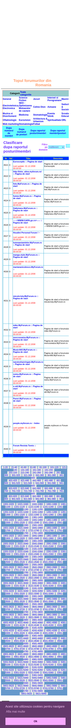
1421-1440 (23, 520)
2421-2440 (23, 559)
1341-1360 (48, 514)
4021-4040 (23, 622)
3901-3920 (19, 617)
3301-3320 (19, 593)
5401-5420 (8, 678)
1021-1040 (23, 504)
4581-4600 (37, 643)
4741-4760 (48, 649)
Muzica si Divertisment (9, 114)
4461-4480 (51, 638)
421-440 (25, 480)
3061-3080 (51, 583)
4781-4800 (37, 651)
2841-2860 (37, 575)
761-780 (52, 491)
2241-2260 (37, 551)
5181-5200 (37, 667)
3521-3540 (33, 601)
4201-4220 (8, 630)
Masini (64, 99)
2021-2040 (23, 543)
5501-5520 (19, 680)
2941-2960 (48, 578)
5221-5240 (23, 670)
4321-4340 (33, 633)
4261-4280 (51, 630)
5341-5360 (48, 672)
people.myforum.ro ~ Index (26, 423)
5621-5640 (23, 685)
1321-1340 (33, 514)
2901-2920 (19, 578)
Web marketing (11, 124)
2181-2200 (37, 549)
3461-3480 (51, 599)
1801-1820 (8, 535)
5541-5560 (48, 680)
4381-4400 (37, 635)
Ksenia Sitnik (51, 114)
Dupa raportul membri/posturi (58, 132)
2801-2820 (8, 575)
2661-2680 (51, 567)
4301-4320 (19, 633)
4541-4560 (48, 641)
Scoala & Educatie (66, 114)
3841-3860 (37, 614)
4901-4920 (19, 656)
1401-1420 (8, 520)
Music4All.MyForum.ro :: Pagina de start (25, 351)
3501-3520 (19, 601)
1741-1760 (48, 530)
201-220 (13, 472)
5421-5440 (23, 678)
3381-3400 (37, 596)
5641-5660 (37, 685)
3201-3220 (8, 591)
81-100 (42, 467)
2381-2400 (37, 556)
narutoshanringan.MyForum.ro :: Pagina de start (28, 363)
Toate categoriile (25, 93)
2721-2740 (33, 570)
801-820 (13, 496)
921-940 (28, 499)
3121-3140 (33, 585)
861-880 (49, 496)
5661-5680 (51, 685)
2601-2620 (8, 567)
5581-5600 (37, 683)
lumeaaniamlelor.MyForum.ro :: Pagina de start (27, 243)
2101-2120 (19, 546)
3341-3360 (48, 593)
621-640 (25, 488)
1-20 (5, 467)
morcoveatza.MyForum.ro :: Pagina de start (26, 338)
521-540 (28, 483)
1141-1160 (48, 507)
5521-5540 (33, 680)
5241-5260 (37, 670)
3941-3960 (48, 617)
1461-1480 (51, 520)
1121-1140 (33, 507)
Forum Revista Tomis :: (24, 445)
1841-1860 (37, 535)
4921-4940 (33, 656)
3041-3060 (37, 583)
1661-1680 (51, 528)
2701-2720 (19, 570)
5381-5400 (37, 675)
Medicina (23, 115)
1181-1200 (37, 509)
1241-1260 (37, 512)
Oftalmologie (9, 120)
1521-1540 (33, 522)
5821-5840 (41, 693)
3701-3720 (19, 609)
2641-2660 (37, 567)
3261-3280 (51, 591)
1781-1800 (37, 533)
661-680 (49, 488)
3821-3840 (23, 614)
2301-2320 (19, 554)
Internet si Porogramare (54, 99)
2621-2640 (23, 567)
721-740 (28, 491)
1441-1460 (37, 520)
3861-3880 (51, 614)
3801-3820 (8, 614)
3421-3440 (23, 599)
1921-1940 (33, 538)
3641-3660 (37, 606)
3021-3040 (23, 583)
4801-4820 (8, 654)
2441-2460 (37, 559)
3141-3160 (48, 585)
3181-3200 (37, 588)
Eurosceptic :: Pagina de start (27, 161)
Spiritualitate (54, 120)
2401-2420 (8, 559)
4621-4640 (23, 646)
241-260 (37, 472)
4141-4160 (48, 625)
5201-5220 (8, 670)
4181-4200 (37, 628)
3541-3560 (48, 601)
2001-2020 (8, 543)
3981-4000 (37, 620)
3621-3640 (23, 606)
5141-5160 (48, 664)
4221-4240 (23, 630)
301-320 (16, 475)
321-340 (28, 475)
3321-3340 (33, 593)
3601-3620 (8, 606)
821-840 (25, 496)
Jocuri (36, 99)
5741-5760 (48, 688)
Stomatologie (40, 115)
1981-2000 (37, 541)
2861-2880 (51, 575)
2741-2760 (48, 570)
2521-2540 (33, 562)
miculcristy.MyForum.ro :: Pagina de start (25, 297)
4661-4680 (51, 646)
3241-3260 (37, 591)
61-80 (33, 467)
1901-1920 (19, 538)
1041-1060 (37, 504)
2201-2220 (8, 551)
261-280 (49, 472)
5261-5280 (51, 670)
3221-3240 (23, 591)
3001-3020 (8, 583)
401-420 (13, 480)
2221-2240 (23, 551)
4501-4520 (19, 641)
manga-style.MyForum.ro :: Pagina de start (26, 256)
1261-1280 (51, 512)
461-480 (49, 480)
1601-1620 (8, 528)
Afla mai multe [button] (15, 711)
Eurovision (24, 120)
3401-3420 (8, 599)
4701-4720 (19, 649)
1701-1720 (19, 530)
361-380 (52, 475)
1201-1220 (8, 512)
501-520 (16, 483)
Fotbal (36, 124)
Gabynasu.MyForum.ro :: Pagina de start (25, 209)
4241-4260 (37, 630)
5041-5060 (37, 662)
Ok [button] (35, 721)
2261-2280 (51, 551)
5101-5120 (19, 664)
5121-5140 (33, 664)
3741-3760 (48, 609)
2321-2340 (33, 554)
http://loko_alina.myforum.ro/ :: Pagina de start (27, 172)
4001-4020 (8, 622)
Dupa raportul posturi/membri (38, 132)
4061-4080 (51, 622)
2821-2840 (23, 575)
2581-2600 (37, 564)
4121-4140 (33, 625)
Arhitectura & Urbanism (40, 120)
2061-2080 (51, 543)
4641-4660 (37, 646)
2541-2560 (48, 562)
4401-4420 (8, 638)
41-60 (23, 467)
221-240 (25, 472)
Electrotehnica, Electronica (11, 107)
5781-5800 (37, 691)
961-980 (52, 499)
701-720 (16, 491)
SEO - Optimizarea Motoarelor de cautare (25, 107)
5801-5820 (26, 693)
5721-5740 (33, 688)
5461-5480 (51, 678)
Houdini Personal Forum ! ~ (26, 233)
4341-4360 (48, 633)
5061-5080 (51, 662)
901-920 (16, 499)
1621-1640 (23, 528)
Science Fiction (23, 99)
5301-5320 (19, 672)
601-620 (13, 488)
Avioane (51, 107)
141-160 (25, 470)
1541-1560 (48, 522)
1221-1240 (23, 512)
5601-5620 (8, 685)
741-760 (40, 491)
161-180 (37, 470)
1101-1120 (19, 507)
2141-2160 (48, 546)
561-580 (52, 483)
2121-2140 (33, 546)
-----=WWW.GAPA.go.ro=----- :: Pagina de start (27, 221)
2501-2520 (19, 562)
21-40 (14, 467)
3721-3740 (33, 609)
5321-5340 (33, 672)
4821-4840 (23, 654)
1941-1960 (48, 538)
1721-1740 (33, 530)
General (7, 99)
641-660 (37, 488)
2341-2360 (48, 554)
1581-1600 (37, 525)
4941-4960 (48, 656)
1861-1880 (51, 535)
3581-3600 (37, 604)
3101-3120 (19, 585)
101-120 (54, 467)
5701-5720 (19, 688)
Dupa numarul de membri (9, 132)
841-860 (37, 496)
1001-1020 (8, 504)
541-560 (40, 483)
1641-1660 (37, 528)
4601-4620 (8, 646)
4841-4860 (37, 654)
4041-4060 (37, 622)
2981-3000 (37, 580)
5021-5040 (23, 662)
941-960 (40, 499)
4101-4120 (19, 625)
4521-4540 (33, 641)
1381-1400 (37, 517)
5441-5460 (37, 678)
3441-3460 (37, 599)
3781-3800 (37, 612)
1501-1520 (19, 522)
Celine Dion (39, 107)
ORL (63, 120)
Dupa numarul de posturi (21, 132)
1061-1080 (51, 504)
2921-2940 (33, 578)
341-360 (40, 475)
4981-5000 (37, 659)
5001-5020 (8, 662)
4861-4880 (51, 654)
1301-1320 (19, 514)
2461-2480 (51, 559)
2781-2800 (37, 572)
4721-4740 (33, 649)
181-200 (49, 470)
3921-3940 (33, 617)
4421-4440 (23, 638)
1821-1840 (23, 535)
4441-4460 (37, 638)
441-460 (37, 480)
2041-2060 (37, 543)
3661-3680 (51, 606)
